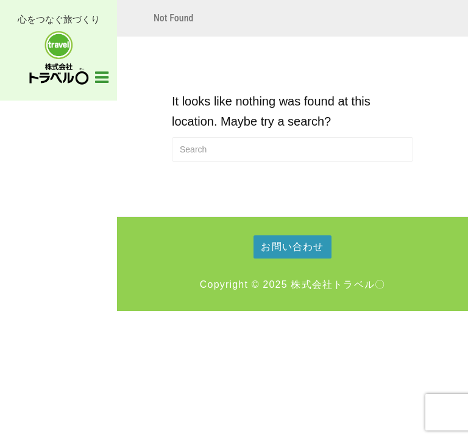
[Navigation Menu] (102, 76)
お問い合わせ (292, 246)
